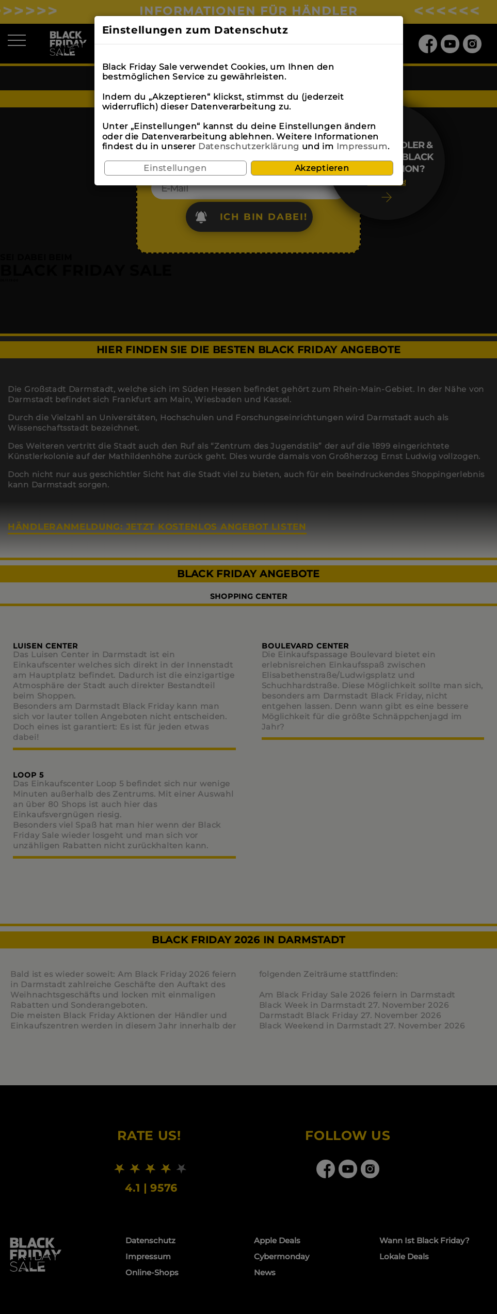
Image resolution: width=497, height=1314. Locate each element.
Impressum (362, 146)
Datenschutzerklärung (248, 146)
